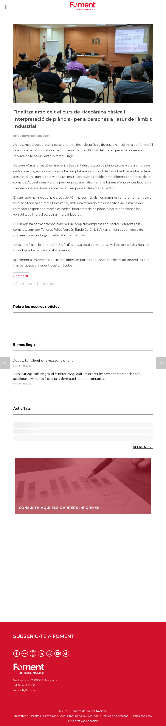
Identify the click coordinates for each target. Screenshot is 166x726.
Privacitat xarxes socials (83, 721)
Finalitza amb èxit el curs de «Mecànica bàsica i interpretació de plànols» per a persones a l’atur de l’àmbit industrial (82, 119)
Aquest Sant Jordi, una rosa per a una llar (44, 360)
